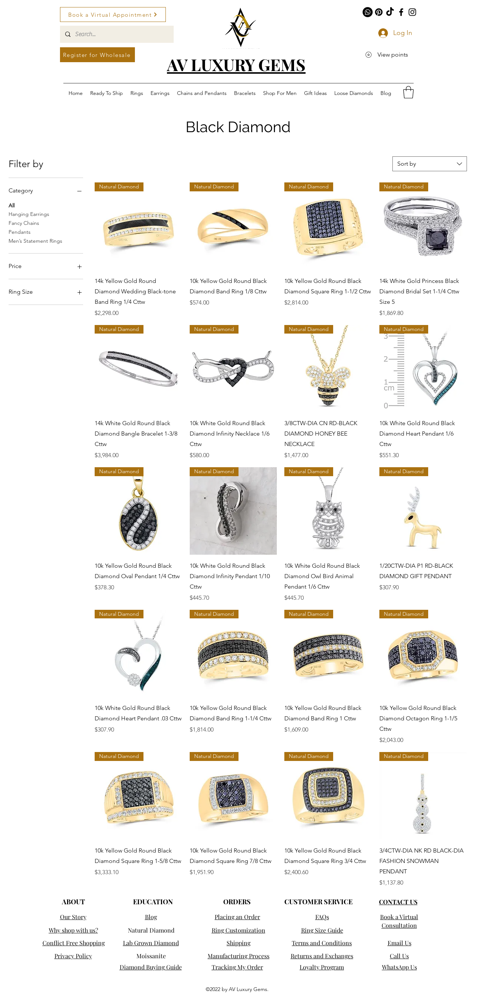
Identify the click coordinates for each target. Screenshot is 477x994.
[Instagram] (412, 12)
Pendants (20, 231)
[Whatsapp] (368, 12)
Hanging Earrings (29, 213)
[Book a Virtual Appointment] (113, 14)
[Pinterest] (379, 12)
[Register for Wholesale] (97, 54)
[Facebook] (401, 12)
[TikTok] (390, 12)
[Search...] (116, 34)
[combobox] (429, 163)
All (12, 205)
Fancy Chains (24, 222)
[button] (408, 92)
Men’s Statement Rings (35, 240)
